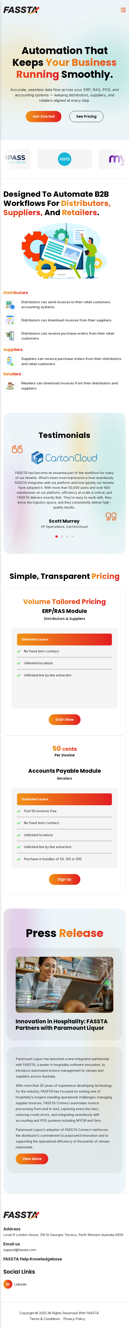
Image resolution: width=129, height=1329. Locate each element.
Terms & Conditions (45, 1320)
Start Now (64, 721)
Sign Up (64, 880)
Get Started (44, 116)
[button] (56, 538)
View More (32, 1160)
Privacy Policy (74, 1320)
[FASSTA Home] (21, 10)
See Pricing (86, 116)
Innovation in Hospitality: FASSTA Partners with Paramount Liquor (62, 1026)
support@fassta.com (19, 1251)
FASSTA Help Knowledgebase (32, 1260)
